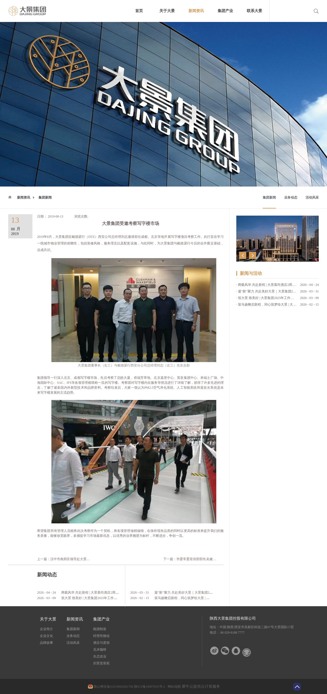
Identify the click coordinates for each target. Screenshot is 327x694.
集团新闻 (45, 197)
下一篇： (216, 559)
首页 (139, 11)
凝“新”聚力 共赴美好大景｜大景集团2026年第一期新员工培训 (199, 592)
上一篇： (71, 559)
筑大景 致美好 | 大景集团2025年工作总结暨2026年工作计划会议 (107, 598)
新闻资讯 (23, 197)
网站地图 (173, 687)
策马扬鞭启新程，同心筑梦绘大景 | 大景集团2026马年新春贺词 (200, 598)
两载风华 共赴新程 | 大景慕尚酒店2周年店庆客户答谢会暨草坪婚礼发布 (113, 592)
